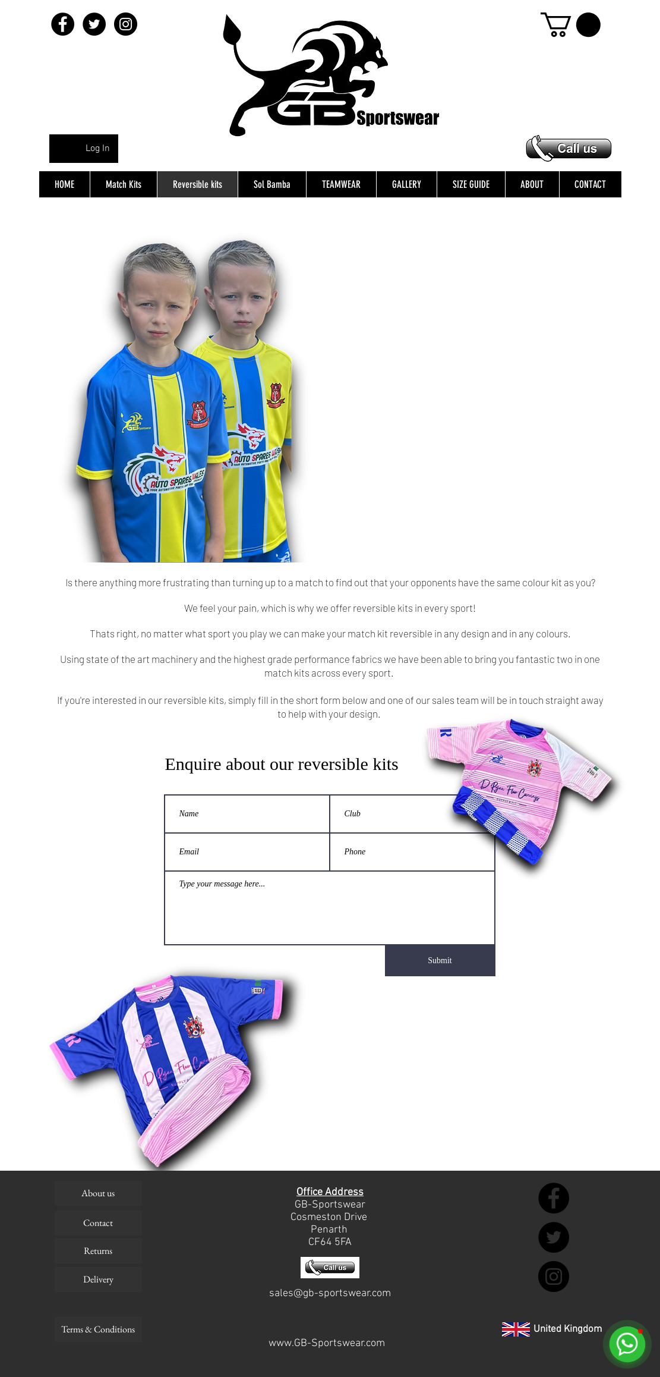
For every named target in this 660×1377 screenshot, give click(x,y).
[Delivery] (98, 1279)
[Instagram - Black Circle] (125, 24)
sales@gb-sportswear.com (330, 1293)
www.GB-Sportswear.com (327, 1343)
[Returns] (98, 1250)
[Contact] (98, 1223)
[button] (571, 24)
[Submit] (440, 960)
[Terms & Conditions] (98, 1329)
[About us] (98, 1193)
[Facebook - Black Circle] (62, 24)
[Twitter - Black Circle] (94, 24)
